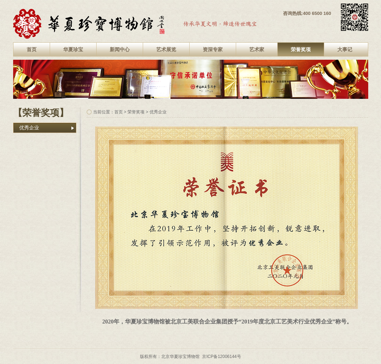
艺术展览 (166, 49)
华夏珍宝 (73, 49)
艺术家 (256, 49)
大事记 (344, 49)
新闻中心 (120, 49)
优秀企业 (29, 127)
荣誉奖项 (301, 49)
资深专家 (213, 49)
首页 (32, 49)
